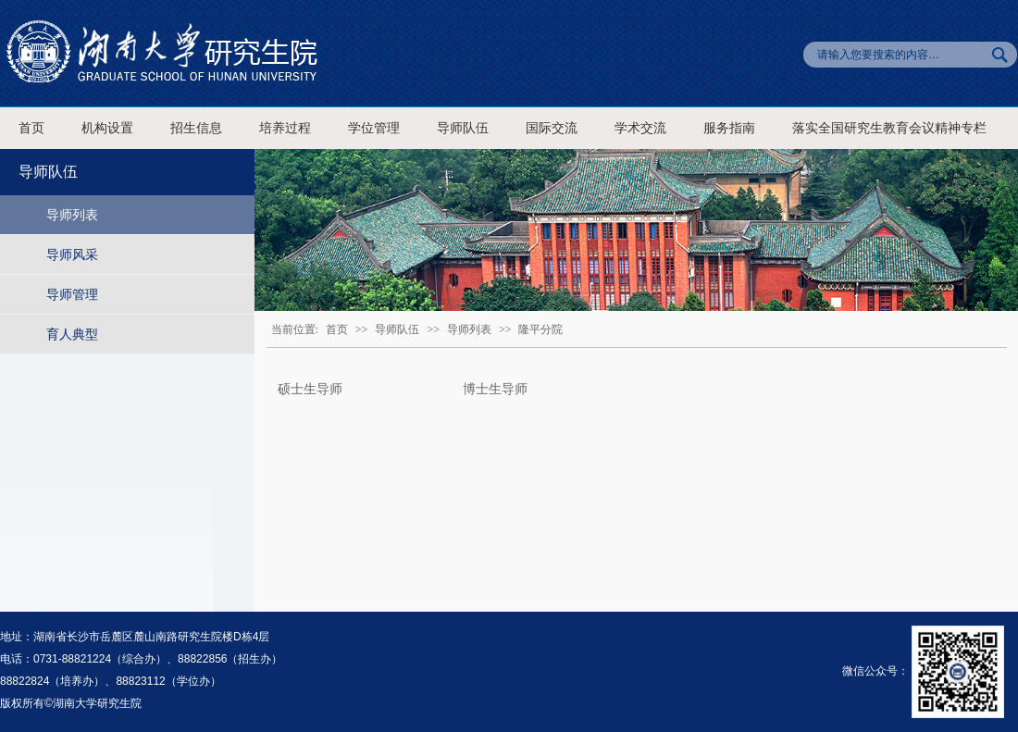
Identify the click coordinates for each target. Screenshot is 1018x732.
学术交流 (640, 128)
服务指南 (729, 128)
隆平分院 (540, 329)
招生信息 (196, 128)
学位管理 (374, 128)
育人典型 (72, 334)
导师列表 (72, 214)
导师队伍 (463, 128)
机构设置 (107, 128)
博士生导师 (495, 388)
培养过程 (285, 128)
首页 (31, 128)
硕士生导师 (310, 388)
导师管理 (72, 294)
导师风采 (72, 254)
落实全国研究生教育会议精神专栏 (889, 128)
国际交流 (551, 128)
